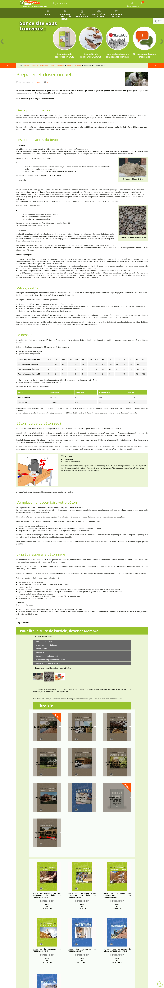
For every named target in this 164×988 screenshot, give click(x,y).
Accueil (26, 66)
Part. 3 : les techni (57, 66)
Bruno (37, 82)
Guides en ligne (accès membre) (65, 14)
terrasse (42, 413)
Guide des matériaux (40, 66)
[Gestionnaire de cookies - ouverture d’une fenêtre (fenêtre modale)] (160, 984)
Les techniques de (74, 66)
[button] (158, 21)
